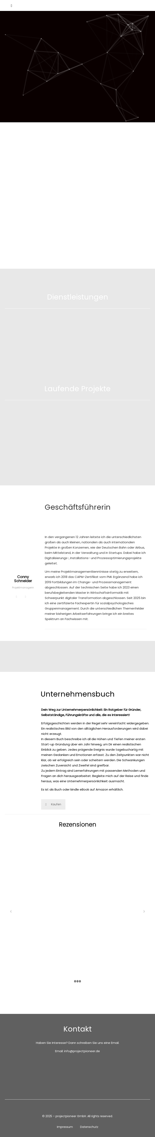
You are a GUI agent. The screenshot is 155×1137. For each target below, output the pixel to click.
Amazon (102, 789)
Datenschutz (89, 1127)
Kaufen (53, 804)
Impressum (65, 1127)
